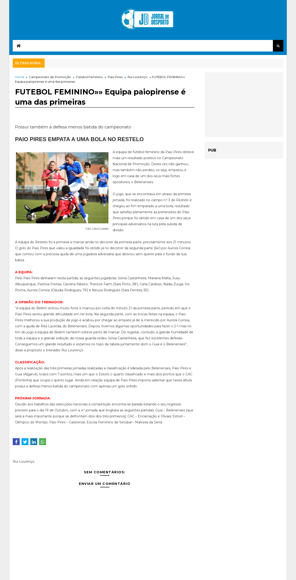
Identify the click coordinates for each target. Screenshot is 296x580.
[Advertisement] (244, 105)
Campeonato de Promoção (50, 77)
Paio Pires (115, 77)
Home (20, 77)
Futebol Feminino (89, 77)
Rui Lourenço (138, 77)
